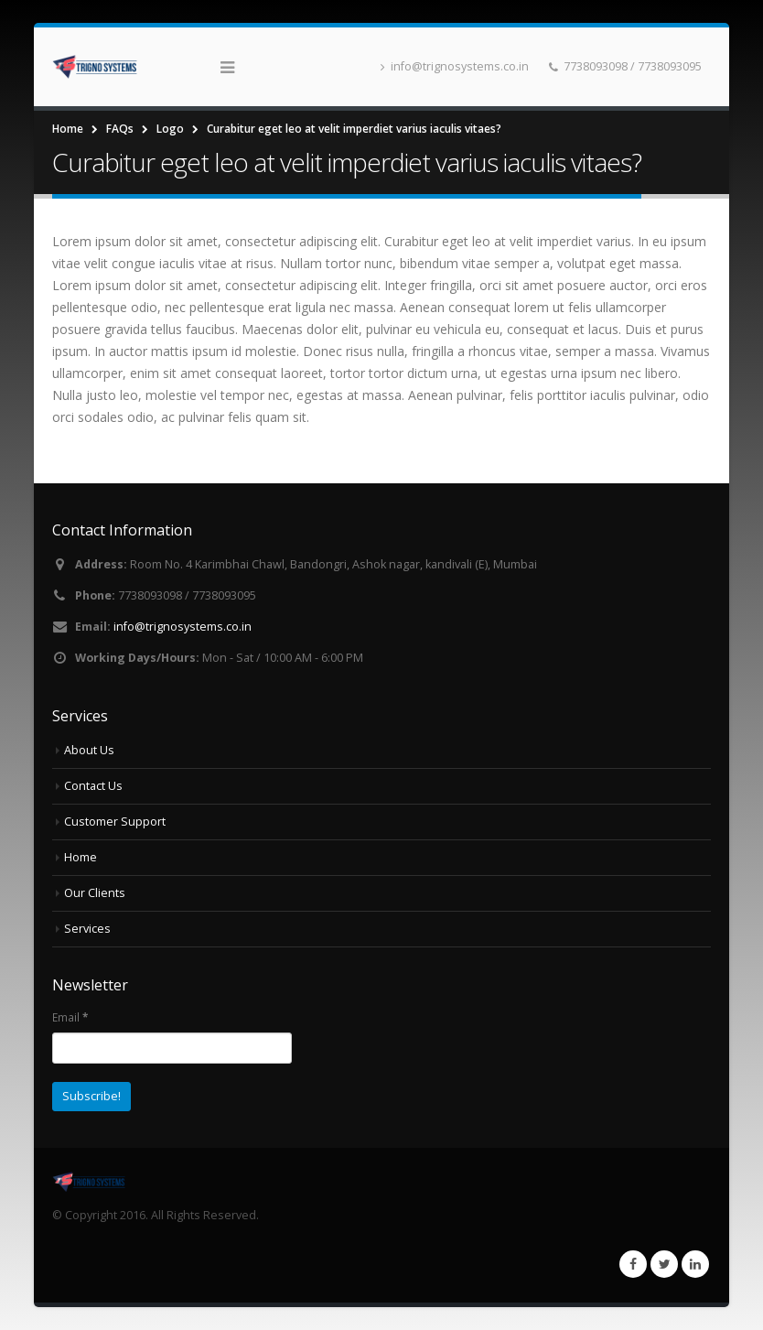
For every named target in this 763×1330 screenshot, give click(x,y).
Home (80, 857)
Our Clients (94, 893)
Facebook (633, 1264)
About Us (89, 750)
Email (70, 1017)
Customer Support (115, 821)
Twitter (664, 1264)
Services (87, 928)
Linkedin (695, 1264)
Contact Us (93, 786)
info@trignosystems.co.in (455, 66)
